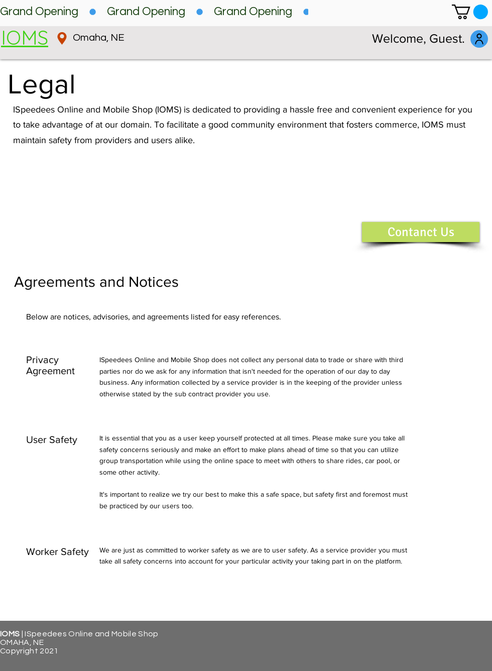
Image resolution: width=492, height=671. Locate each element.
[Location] (62, 38)
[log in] (479, 39)
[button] (470, 12)
